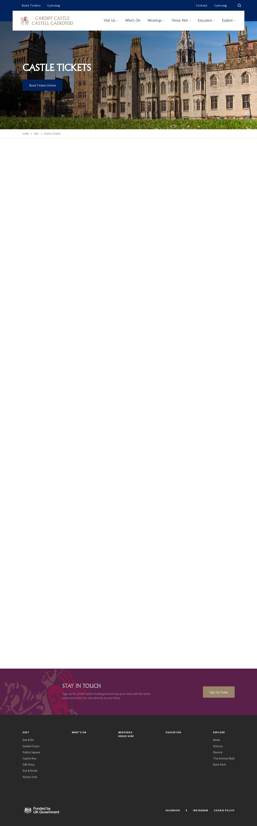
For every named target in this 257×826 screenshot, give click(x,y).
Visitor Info (30, 777)
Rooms (217, 752)
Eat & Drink (30, 770)
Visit (36, 133)
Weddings (155, 20)
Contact (202, 5)
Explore (227, 20)
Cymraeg (53, 5)
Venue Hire (180, 20)
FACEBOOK (173, 810)
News (216, 740)
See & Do (28, 740)
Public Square (31, 752)
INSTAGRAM (200, 810)
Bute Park (219, 764)
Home (26, 133)
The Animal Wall (224, 758)
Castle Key (29, 758)
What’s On (132, 20)
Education (205, 20)
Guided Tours (31, 746)
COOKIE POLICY (224, 810)
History (218, 746)
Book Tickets (31, 5)
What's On (79, 732)
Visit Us (109, 20)
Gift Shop (28, 764)
